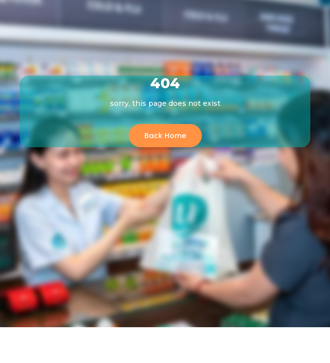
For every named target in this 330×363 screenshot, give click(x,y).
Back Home (165, 136)
